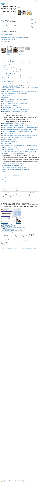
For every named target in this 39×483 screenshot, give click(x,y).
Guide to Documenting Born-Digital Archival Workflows (8, 67)
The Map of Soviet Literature (5, 22)
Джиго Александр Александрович (9, 76)
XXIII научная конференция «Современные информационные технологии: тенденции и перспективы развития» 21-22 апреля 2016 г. (15, 154)
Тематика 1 (32, 27)
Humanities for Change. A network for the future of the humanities (9, 65)
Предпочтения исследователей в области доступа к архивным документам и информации (9, 38)
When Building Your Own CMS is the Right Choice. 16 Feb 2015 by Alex (8, 225)
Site (31, 26)
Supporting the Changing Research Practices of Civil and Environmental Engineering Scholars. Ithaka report (12, 156)
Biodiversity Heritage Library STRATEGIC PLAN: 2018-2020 (7, 181)
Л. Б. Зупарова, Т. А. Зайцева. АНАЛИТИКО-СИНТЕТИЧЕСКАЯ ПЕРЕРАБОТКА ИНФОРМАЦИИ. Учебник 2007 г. (13, 153)
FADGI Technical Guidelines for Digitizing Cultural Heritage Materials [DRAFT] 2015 (9, 141)
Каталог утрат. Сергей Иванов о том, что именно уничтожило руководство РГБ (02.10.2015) (11, 190)
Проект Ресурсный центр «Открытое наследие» (7, 174)
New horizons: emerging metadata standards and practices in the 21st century (9, 71)
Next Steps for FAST (4, 244)
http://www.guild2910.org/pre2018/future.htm (7, 95)
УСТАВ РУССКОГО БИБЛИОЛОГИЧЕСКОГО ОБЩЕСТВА (7, 81)
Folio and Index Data (4, 171)
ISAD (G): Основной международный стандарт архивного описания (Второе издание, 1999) (11, 105)
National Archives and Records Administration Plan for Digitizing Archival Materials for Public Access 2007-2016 (12, 146)
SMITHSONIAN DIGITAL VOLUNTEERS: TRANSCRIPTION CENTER (8, 66)
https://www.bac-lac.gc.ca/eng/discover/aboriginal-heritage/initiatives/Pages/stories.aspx (11, 86)
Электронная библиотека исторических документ (5, 34)
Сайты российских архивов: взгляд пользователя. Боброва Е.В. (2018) (9, 139)
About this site (23, 481)
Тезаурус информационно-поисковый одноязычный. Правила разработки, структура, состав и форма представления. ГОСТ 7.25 (14, 166)
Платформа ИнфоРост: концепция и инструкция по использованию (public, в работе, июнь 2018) (10, 36)
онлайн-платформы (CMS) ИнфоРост (11, 10)
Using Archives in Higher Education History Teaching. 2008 (7, 133)
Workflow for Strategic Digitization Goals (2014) (6, 143)
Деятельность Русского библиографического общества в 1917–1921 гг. (9, 101)
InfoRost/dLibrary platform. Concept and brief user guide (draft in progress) (8, 39)
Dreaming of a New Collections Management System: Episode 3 (8, 83)
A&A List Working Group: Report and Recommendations (8, 229)
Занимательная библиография (5, 78)
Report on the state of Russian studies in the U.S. (6, 61)
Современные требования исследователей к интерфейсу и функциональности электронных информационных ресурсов (12, 37)
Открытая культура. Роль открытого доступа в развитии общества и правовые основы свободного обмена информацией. (15, 177)
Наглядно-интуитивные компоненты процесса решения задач (8, 89)
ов (10, 34)
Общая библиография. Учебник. (5, 80)
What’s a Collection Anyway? (4, 64)
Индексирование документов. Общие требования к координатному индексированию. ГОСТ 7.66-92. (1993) (12, 165)
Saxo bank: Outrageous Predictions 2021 (6, 97)
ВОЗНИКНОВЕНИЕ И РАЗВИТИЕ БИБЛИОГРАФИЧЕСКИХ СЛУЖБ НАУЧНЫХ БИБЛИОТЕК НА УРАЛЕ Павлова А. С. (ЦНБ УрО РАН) (15, 183)
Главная (23, 480)
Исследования (2, 41)
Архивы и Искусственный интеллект (4, 23)
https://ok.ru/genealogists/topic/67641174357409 (7, 224)
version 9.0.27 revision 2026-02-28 (11, 480)
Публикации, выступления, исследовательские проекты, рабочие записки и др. (9, 54)
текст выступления (8, 31)
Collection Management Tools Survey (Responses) (8, 232)
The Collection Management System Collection (7, 231)
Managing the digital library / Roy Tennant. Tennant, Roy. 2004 (7, 172)
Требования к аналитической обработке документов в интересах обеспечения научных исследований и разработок (13, 123)
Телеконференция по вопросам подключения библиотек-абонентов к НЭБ (9, 68)
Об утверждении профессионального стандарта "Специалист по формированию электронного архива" (12, 163)
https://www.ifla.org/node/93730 (6, 72)
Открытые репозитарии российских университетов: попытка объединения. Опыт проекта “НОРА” (12, 175)
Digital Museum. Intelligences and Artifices (6, 59)
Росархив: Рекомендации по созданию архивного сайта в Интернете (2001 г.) (9, 147)
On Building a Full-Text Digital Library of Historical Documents (7, 184)
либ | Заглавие (32, 18)
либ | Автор (32, 19)
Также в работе (6, 41)
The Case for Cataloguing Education (5, 79)
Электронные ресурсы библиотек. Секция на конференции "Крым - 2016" (9, 226)
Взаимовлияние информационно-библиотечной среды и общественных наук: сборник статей (11, 75)
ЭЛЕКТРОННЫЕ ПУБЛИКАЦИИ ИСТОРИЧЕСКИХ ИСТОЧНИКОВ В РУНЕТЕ (9, 182)
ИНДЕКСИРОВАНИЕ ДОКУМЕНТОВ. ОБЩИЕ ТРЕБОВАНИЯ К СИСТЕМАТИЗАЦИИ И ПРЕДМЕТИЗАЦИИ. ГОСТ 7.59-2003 (14, 164)
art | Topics (32, 23)
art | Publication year (33, 22)
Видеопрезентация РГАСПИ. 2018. (5, 179)
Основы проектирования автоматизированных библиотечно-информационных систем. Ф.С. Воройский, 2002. (12, 180)
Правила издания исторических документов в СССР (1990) (7, 185)
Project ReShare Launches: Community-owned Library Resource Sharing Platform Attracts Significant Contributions (12, 170)
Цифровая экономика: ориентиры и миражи (6, 246)
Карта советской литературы (6, 21)
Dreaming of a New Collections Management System (7, 70)
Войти (36, 0)
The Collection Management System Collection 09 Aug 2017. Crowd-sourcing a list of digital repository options (12, 230)
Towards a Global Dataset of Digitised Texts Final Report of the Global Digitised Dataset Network (11, 69)
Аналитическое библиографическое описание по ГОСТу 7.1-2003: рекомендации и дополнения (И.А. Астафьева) (13, 107)
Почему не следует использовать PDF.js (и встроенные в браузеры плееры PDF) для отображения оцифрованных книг (13, 227)
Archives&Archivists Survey (4, 228)
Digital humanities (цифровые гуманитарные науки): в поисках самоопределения (9, 63)
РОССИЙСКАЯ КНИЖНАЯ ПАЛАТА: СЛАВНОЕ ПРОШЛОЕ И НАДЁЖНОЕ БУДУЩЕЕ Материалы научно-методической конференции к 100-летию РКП (16, 99)
